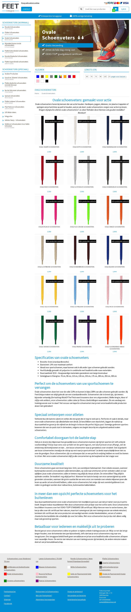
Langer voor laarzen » (118, 76)
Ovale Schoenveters (48, 93)
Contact (26, 9)
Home (37, 93)
